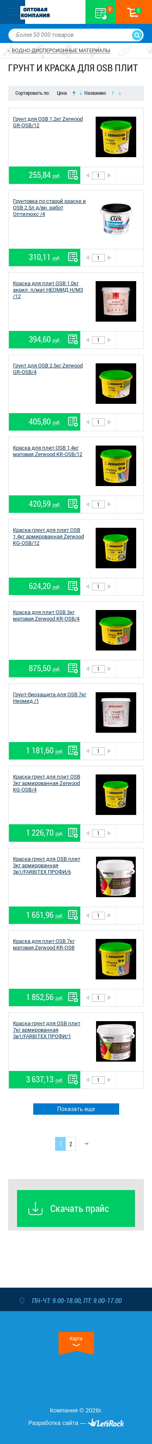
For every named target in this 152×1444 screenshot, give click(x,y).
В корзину (129, 175)
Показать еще (76, 1109)
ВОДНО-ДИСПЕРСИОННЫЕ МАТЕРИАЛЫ (61, 50)
